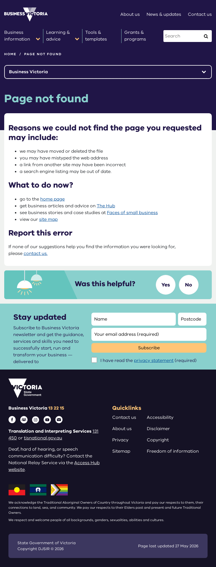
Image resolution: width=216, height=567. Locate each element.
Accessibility (160, 417)
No (188, 284)
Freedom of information (173, 451)
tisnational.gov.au (43, 438)
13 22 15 (56, 408)
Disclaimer (158, 429)
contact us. (36, 253)
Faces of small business (132, 213)
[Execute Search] (206, 36)
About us (122, 429)
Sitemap (121, 451)
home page (52, 199)
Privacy (120, 440)
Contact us (124, 417)
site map (48, 219)
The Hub (106, 206)
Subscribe (149, 348)
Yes (165, 284)
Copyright (158, 440)
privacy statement (154, 360)
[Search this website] (182, 36)
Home (10, 54)
